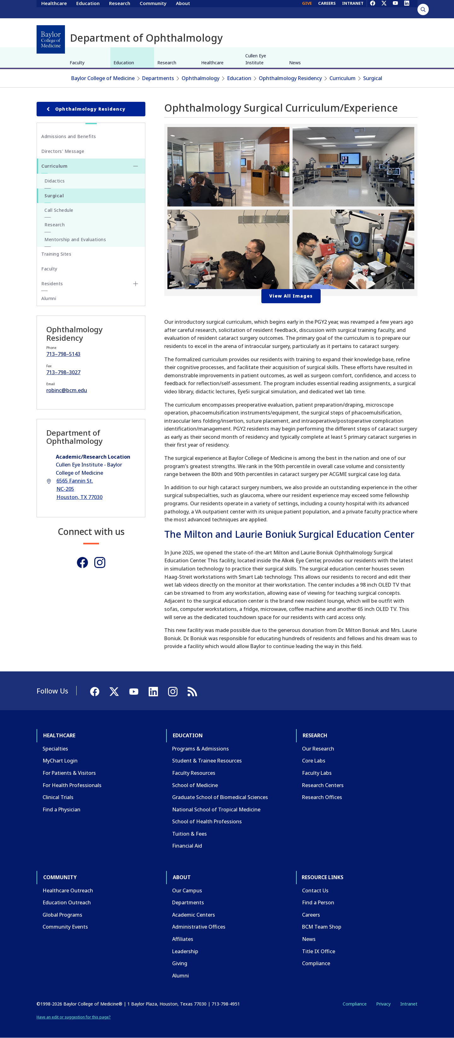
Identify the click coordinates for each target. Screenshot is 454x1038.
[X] (384, 9)
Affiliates (182, 939)
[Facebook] (372, 9)
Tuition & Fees (189, 833)
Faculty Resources (193, 772)
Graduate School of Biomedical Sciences (220, 797)
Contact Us (315, 890)
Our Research (318, 748)
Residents (52, 284)
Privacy (383, 1004)
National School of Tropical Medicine (216, 809)
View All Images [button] (291, 296)
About (183, 9)
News (295, 63)
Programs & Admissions (200, 748)
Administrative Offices (198, 926)
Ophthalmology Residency (290, 78)
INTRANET (353, 9)
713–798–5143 (63, 354)
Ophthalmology (200, 78)
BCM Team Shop (321, 926)
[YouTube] (395, 9)
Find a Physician (61, 809)
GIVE (307, 9)
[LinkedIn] (406, 9)
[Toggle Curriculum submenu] (135, 166)
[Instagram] (99, 562)
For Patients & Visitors (69, 772)
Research (119, 9)
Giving (179, 963)
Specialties (55, 748)
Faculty (77, 63)
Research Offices (322, 797)
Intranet (408, 1004)
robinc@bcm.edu (66, 390)
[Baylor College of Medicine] (51, 39)
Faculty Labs (317, 772)
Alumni (48, 298)
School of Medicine (195, 785)
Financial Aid (187, 845)
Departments (158, 78)
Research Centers (323, 785)
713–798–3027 (63, 372)
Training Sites (56, 254)
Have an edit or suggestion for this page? (74, 1017)
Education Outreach (67, 902)
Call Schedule (58, 210)
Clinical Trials (58, 797)
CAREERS (327, 9)
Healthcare (54, 9)
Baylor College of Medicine (103, 78)
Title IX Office (318, 951)
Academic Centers (193, 914)
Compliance (316, 963)
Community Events (65, 926)
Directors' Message (62, 151)
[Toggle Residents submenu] (135, 283)
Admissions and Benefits (68, 136)
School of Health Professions (207, 821)
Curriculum (342, 78)
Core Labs (313, 760)
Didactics (54, 181)
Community (153, 9)
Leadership (185, 951)
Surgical (372, 78)
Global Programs (62, 914)
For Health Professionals (72, 785)
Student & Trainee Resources (207, 760)
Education (88, 9)
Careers (311, 914)
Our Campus (187, 890)
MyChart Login (60, 760)
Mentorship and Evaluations (75, 239)
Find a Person (318, 902)
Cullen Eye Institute (255, 59)
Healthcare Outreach (68, 890)
